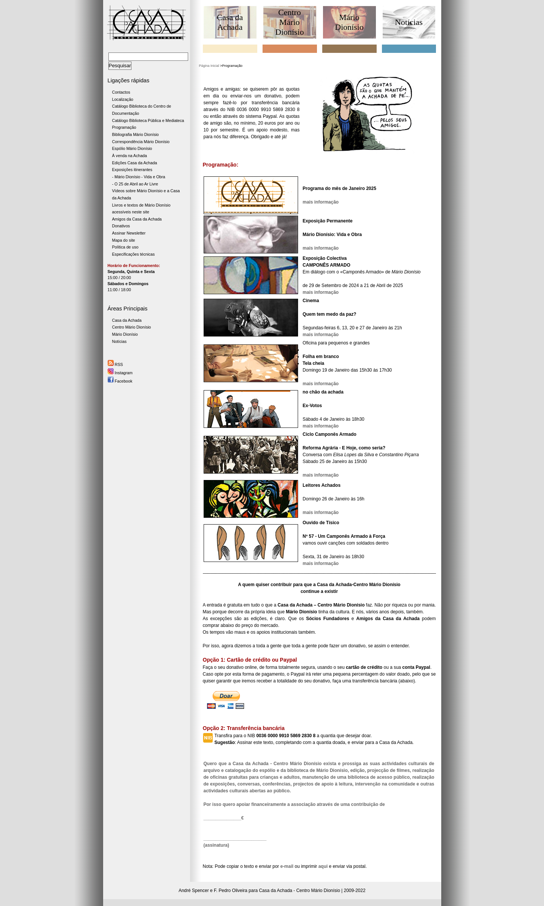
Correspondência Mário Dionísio (141, 141)
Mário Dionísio (125, 334)
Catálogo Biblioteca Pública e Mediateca (148, 120)
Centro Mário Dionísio (131, 327)
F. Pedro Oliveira (230, 890)
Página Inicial (209, 66)
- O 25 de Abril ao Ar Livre (135, 184)
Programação (124, 127)
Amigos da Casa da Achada (137, 219)
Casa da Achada (127, 320)
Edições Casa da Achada (134, 163)
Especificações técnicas (133, 254)
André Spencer (194, 890)
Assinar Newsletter (129, 233)
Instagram (120, 372)
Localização (122, 99)
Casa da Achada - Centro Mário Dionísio (299, 890)
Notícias (119, 341)
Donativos (121, 226)
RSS (115, 364)
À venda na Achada (129, 155)
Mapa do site (123, 240)
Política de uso (125, 247)
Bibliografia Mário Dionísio (135, 134)
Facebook (120, 381)
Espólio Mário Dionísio (132, 148)
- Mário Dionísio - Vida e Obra (138, 176)
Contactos (121, 92)
